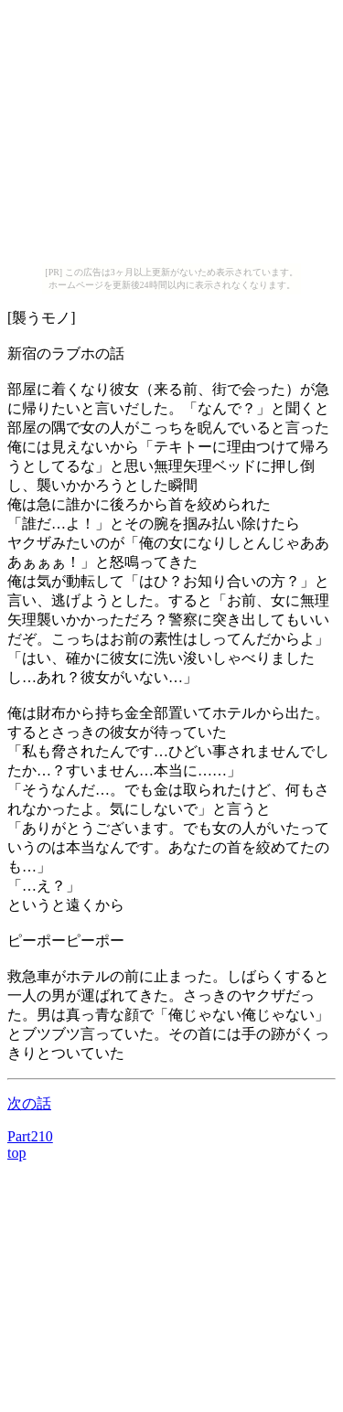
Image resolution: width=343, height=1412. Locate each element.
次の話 (29, 1103)
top (16, 1153)
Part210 (30, 1136)
